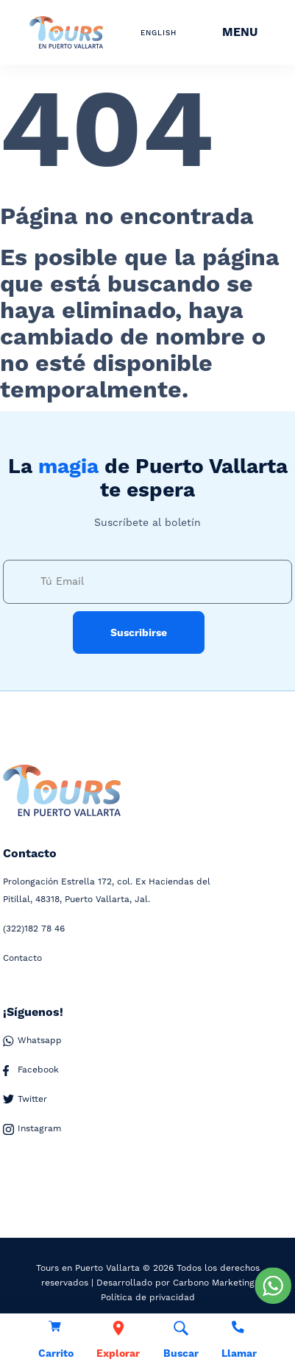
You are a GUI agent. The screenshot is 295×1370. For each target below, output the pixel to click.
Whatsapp (32, 1041)
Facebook (31, 1070)
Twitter (25, 1100)
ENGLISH (159, 33)
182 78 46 (34, 929)
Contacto (22, 958)
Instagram (32, 1129)
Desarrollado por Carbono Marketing (175, 1282)
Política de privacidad (148, 1297)
